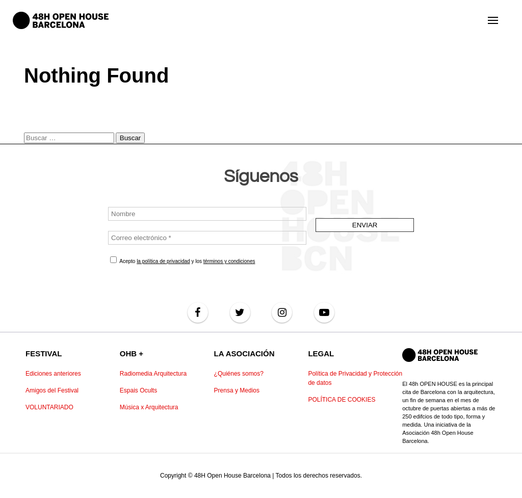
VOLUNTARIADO (49, 407)
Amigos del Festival (52, 390)
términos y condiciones (229, 261)
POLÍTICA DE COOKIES (341, 399)
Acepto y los (182, 260)
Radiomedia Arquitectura (153, 373)
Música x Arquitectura (149, 407)
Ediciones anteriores (53, 373)
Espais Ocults (138, 390)
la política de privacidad (163, 261)
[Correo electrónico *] (207, 238)
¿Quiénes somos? (239, 373)
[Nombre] (207, 214)
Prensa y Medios (236, 390)
